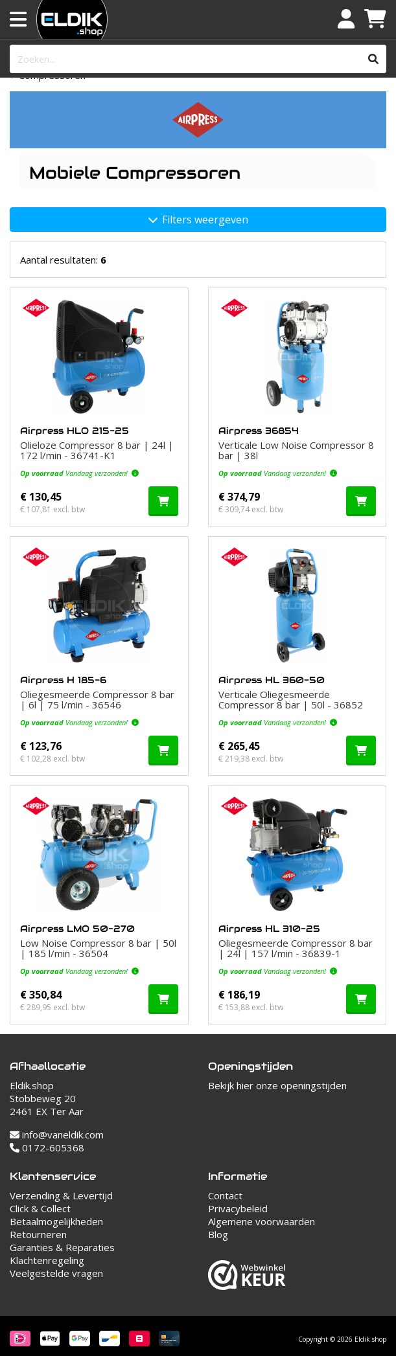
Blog (218, 1234)
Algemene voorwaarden (261, 1221)
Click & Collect (40, 1208)
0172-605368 (47, 1147)
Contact (225, 1195)
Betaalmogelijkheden (56, 1221)
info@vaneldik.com (57, 1134)
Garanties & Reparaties (62, 1247)
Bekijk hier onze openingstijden (277, 1085)
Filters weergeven (198, 219)
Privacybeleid (238, 1208)
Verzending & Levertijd (61, 1195)
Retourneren (38, 1234)
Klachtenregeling (47, 1260)
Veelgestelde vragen (56, 1273)
